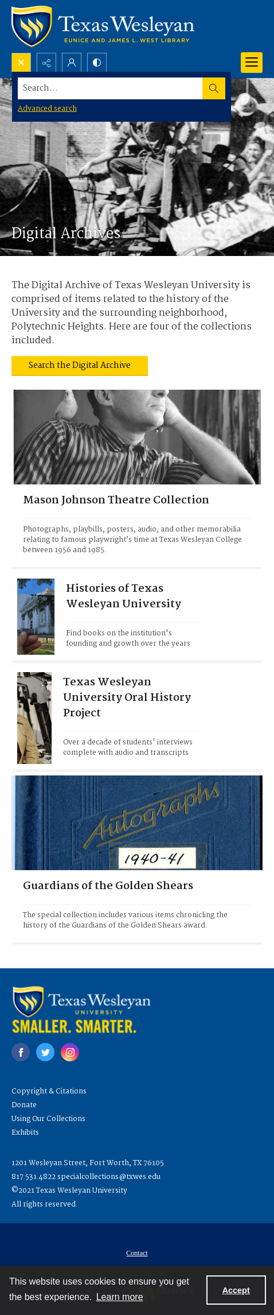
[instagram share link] (70, 1052)
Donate (24, 1105)
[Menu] (252, 62)
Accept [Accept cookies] (236, 1290)
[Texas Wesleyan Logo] (102, 26)
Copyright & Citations (49, 1091)
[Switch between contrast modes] (97, 62)
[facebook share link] (20, 1052)
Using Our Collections (48, 1119)
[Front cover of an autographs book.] (137, 906)
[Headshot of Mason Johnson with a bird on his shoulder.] (137, 525)
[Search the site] (110, 88)
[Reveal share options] (46, 62)
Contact (136, 1253)
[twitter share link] (45, 1052)
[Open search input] (21, 62)
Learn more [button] (119, 1297)
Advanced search (47, 109)
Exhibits (25, 1133)
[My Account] (71, 62)
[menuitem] (137, 1253)
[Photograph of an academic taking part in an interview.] (131, 718)
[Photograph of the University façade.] (132, 617)
